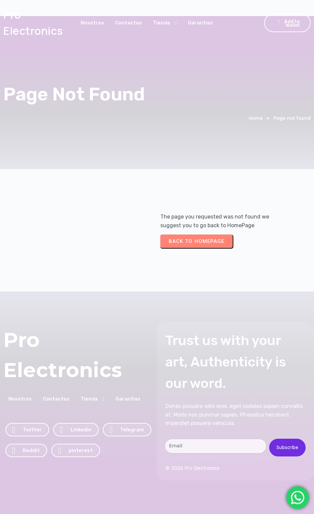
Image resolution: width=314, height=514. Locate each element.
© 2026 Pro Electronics (192, 468)
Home (256, 118)
